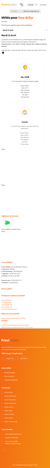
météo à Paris (8, 392)
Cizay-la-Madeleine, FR (9, 309)
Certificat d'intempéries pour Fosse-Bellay (15, 325)
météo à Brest (8, 407)
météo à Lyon (8, 418)
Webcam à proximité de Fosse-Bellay (13, 318)
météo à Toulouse (10, 399)
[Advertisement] (25, 166)
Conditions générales (11, 380)
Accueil (14, 11)
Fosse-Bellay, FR (6, 300)
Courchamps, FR (6, 305)
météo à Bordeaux (10, 396)
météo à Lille (8, 410)
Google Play (10, 358)
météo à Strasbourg (10, 421)
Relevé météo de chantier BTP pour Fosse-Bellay (17, 327)
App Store (23, 358)
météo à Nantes (9, 414)
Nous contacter (9, 376)
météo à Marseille (10, 403)
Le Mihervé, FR (6, 302)
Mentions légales (9, 372)
